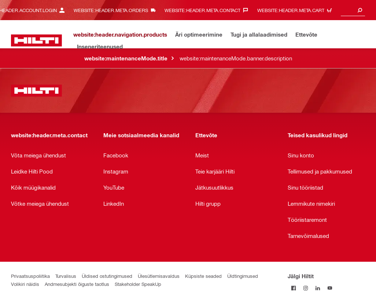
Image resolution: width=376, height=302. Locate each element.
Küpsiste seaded (203, 276)
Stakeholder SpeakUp (138, 284)
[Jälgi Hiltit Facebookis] (294, 288)
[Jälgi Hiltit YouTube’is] (330, 288)
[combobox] (353, 10)
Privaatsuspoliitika (30, 276)
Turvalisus (65, 276)
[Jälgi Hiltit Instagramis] (306, 288)
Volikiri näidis (25, 284)
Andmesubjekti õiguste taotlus (77, 284)
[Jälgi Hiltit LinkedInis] (318, 288)
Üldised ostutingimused (107, 276)
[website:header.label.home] (36, 40)
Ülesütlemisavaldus (159, 276)
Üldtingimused (242, 276)
